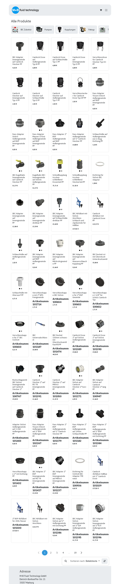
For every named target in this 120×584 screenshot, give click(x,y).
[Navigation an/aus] (106, 10)
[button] (66, 561)
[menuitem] (22, 29)
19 (75, 552)
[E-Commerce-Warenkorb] (100, 10)
